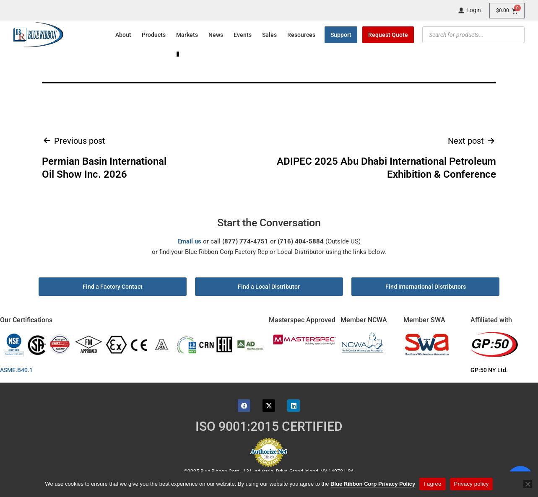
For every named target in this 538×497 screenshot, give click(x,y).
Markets (187, 34)
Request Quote (388, 34)
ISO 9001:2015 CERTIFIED (269, 426)
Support (340, 34)
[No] (527, 484)
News (215, 34)
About (123, 34)
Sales (269, 34)
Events (243, 34)
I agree (432, 484)
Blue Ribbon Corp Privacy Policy (372, 484)
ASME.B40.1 (19, 370)
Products (154, 34)
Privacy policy (471, 484)
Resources (301, 34)
